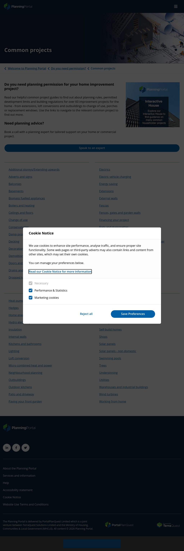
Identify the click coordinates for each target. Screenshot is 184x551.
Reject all (86, 314)
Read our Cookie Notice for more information (60, 272)
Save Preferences (133, 314)
